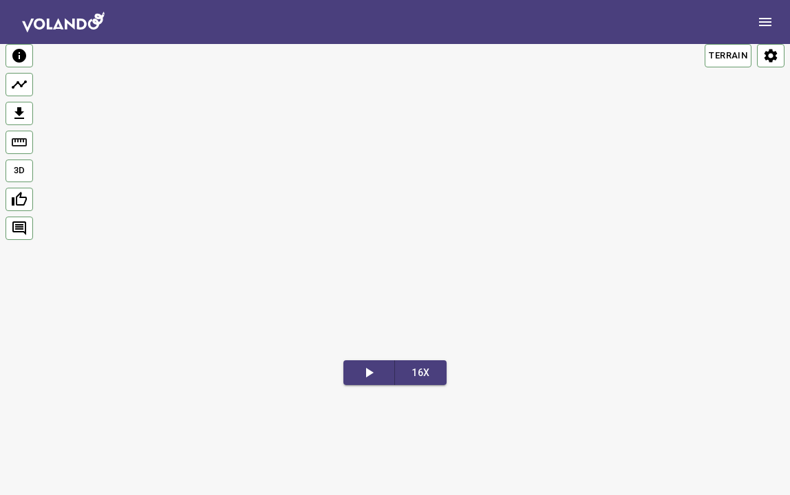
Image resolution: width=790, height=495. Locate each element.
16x (420, 372)
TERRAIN (728, 55)
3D (19, 170)
